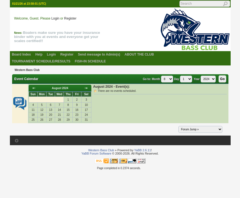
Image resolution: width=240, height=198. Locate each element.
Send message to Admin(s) (99, 54)
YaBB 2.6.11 (142, 150)
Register (70, 18)
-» (86, 88)
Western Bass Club (27, 70)
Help (38, 54)
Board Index (21, 54)
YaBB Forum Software (96, 153)
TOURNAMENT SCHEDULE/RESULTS (41, 61)
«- (34, 88)
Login (55, 18)
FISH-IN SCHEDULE (90, 61)
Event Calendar (26, 79)
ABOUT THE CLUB (139, 54)
